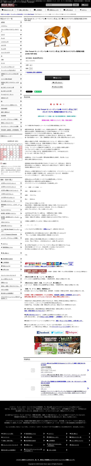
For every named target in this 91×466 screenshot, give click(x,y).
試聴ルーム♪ (47, 229)
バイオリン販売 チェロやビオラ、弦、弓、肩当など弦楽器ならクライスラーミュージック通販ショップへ (45, 460)
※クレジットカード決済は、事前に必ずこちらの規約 (39, 266)
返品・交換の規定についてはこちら (34, 310)
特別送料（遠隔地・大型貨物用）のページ (66, 295)
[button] (57, 86)
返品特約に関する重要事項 (34, 72)
